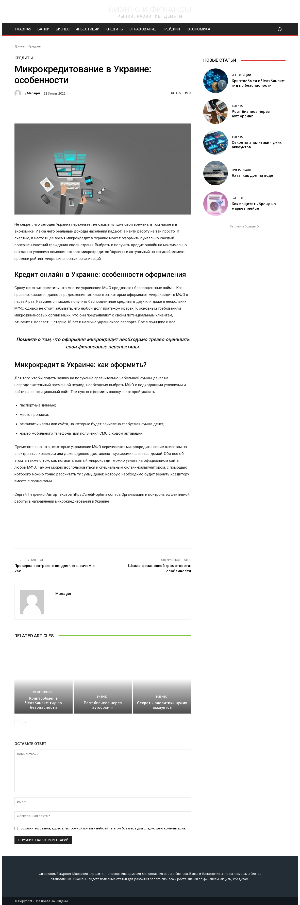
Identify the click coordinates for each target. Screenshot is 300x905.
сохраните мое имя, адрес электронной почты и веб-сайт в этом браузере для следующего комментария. (103, 828)
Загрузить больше (244, 226)
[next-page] (26, 722)
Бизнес (102, 696)
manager (33, 93)
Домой (19, 46)
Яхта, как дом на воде (252, 175)
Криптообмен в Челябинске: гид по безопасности (43, 703)
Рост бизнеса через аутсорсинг (103, 705)
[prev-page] (17, 722)
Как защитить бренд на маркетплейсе (254, 206)
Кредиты (34, 46)
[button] (280, 29)
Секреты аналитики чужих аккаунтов (162, 705)
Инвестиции (43, 692)
